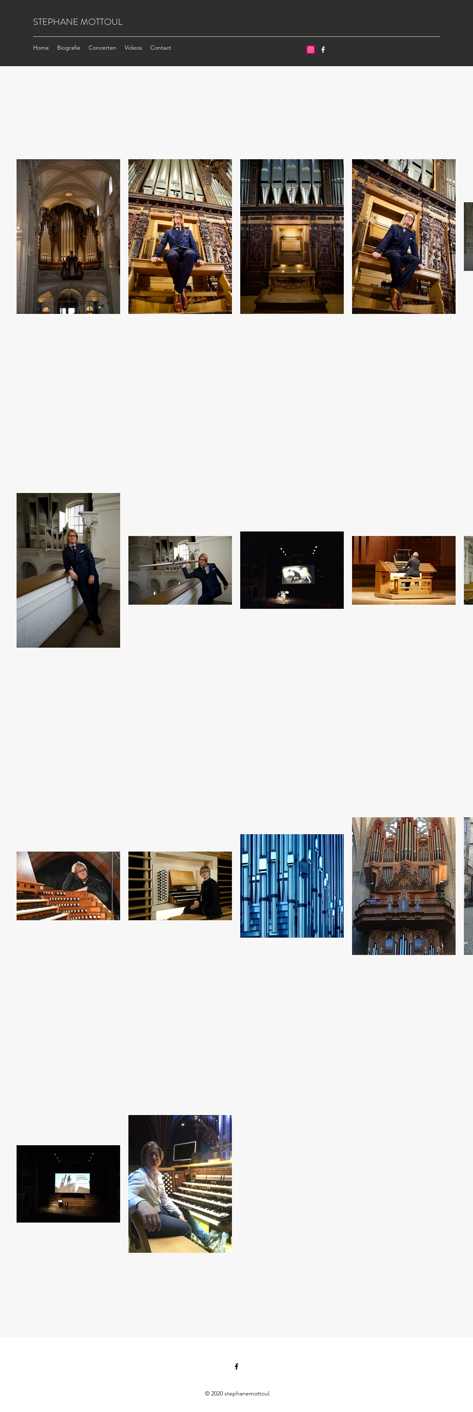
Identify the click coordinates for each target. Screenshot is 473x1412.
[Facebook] (323, 49)
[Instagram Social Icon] (310, 49)
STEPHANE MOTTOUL (78, 21)
